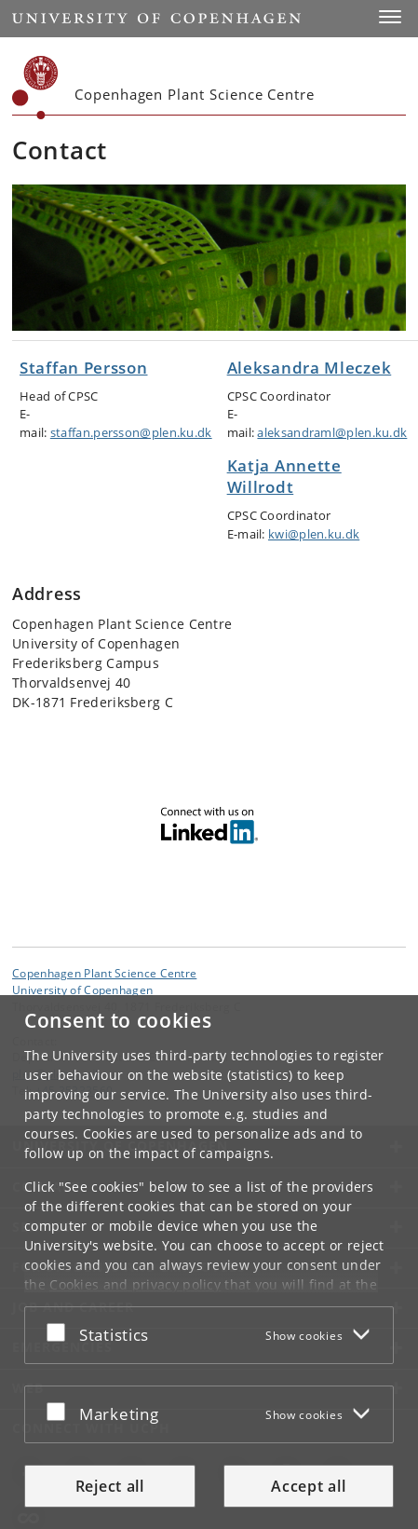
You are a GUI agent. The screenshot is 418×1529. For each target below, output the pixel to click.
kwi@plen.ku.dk (313, 534)
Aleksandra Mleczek (309, 367)
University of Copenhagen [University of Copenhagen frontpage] (82, 989)
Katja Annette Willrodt (284, 476)
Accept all (308, 1486)
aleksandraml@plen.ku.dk (332, 432)
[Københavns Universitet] (35, 87)
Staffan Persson (84, 367)
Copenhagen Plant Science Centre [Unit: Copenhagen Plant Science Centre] (104, 972)
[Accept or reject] (60, 1331)
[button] (390, 17)
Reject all (109, 1486)
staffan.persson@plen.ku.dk (131, 432)
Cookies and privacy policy (135, 1284)
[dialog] (209, 1262)
